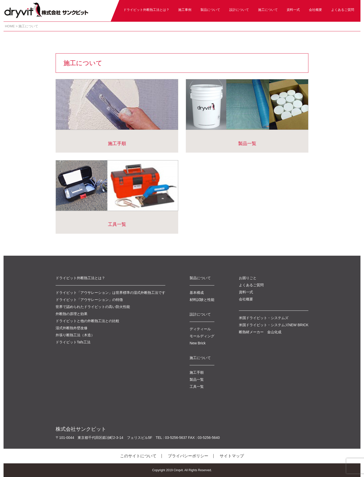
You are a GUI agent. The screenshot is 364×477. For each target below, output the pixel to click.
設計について (239, 10)
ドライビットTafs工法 (73, 342)
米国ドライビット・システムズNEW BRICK (273, 325)
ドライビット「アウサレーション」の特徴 (89, 300)
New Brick (198, 343)
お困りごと (248, 278)
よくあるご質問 (342, 10)
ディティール (200, 329)
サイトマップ (232, 456)
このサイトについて (138, 456)
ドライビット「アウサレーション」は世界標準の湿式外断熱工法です (110, 293)
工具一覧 (117, 193)
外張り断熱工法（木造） (75, 335)
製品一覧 (247, 112)
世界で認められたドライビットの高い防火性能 (93, 307)
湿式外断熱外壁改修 (71, 328)
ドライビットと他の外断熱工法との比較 (87, 321)
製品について (210, 10)
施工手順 (117, 112)
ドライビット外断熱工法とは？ (146, 10)
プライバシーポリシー (188, 456)
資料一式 (293, 10)
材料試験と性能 (202, 300)
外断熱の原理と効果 (71, 314)
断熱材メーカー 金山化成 (260, 332)
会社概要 (315, 10)
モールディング (202, 336)
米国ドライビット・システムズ (263, 318)
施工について (268, 10)
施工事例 (184, 10)
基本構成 (197, 293)
